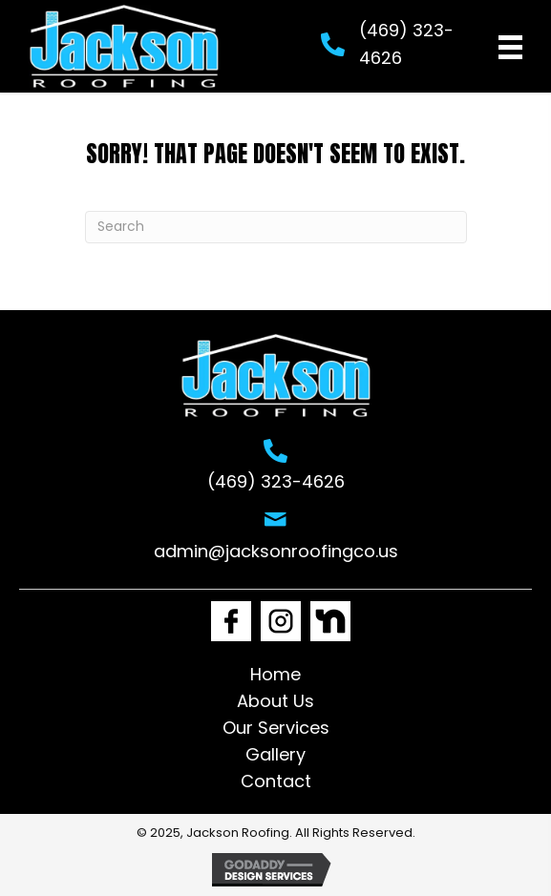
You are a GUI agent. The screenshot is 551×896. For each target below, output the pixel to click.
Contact (276, 781)
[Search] (276, 227)
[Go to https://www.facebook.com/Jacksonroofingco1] (231, 621)
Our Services (276, 728)
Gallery (275, 754)
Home (275, 674)
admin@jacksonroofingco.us (276, 551)
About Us (275, 701)
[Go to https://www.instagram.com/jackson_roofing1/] (281, 621)
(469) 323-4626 (276, 481)
